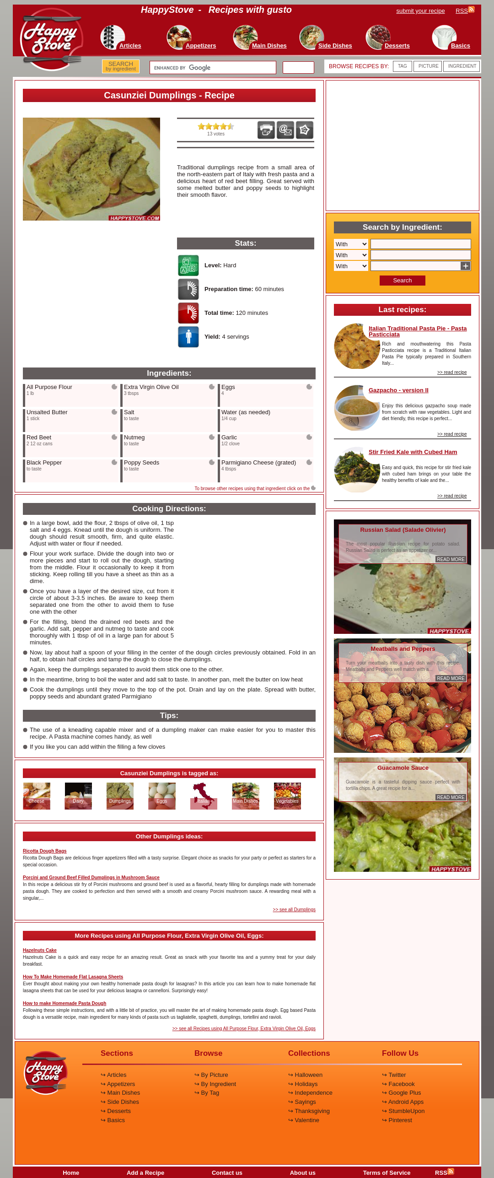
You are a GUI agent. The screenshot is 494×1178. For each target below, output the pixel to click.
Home (71, 1172)
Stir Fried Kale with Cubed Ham (413, 452)
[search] (212, 68)
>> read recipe (452, 372)
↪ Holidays (302, 1084)
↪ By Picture (211, 1074)
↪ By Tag (206, 1092)
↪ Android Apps (403, 1101)
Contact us (227, 1172)
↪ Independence (310, 1092)
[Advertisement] (91, 295)
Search (402, 280)
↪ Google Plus (401, 1092)
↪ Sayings (302, 1101)
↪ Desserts (116, 1111)
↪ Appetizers (118, 1084)
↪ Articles (114, 1074)
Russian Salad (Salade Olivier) (403, 529)
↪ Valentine (303, 1120)
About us (303, 1172)
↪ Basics (113, 1120)
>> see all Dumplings (294, 909)
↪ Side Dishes (120, 1101)
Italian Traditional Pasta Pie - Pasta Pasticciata (418, 331)
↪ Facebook (398, 1084)
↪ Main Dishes (120, 1092)
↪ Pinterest (397, 1120)
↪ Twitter (394, 1074)
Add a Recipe (145, 1172)
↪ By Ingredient (215, 1084)
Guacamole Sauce (403, 767)
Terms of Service (387, 1172)
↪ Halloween (305, 1074)
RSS (444, 1172)
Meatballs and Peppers (403, 648)
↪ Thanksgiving (309, 1111)
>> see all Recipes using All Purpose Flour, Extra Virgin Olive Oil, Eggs (244, 1028)
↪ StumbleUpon (403, 1111)
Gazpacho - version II (399, 390)
